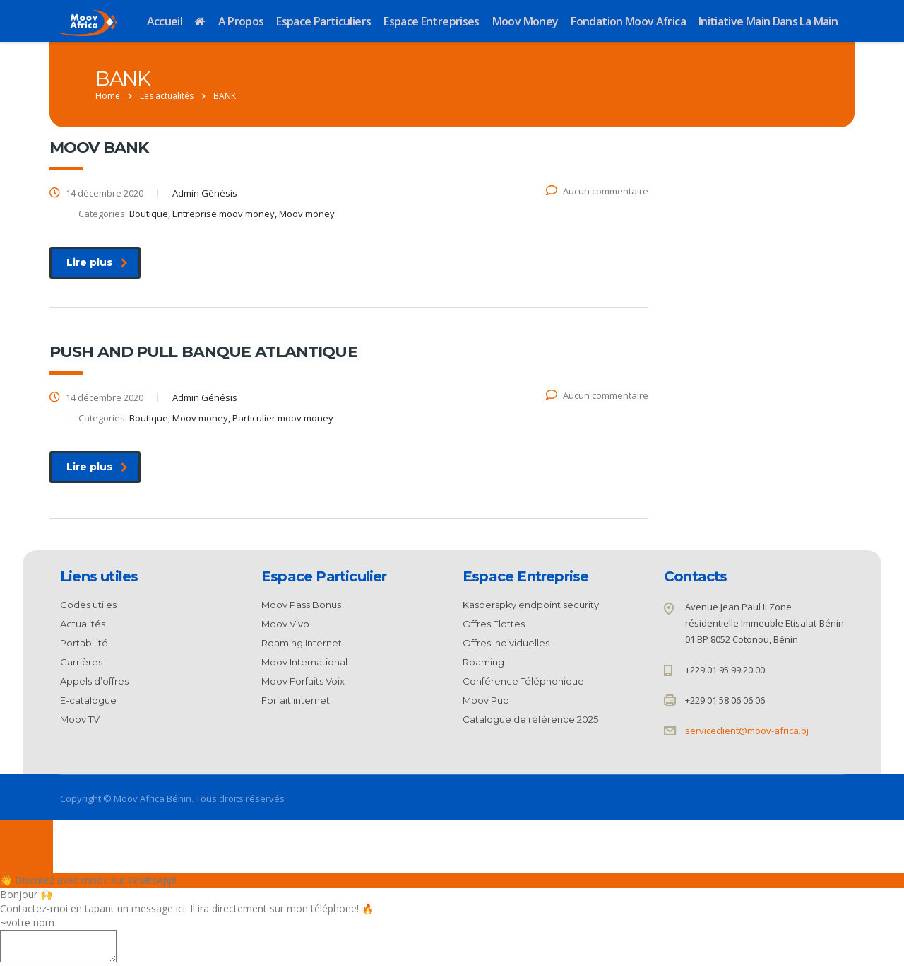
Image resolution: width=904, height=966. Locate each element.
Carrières (81, 662)
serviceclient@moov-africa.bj (747, 730)
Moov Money (525, 21)
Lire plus (97, 262)
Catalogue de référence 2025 (530, 719)
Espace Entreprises (431, 21)
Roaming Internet (301, 642)
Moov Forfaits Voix (303, 681)
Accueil (165, 21)
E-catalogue (88, 700)
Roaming (483, 662)
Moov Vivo (285, 623)
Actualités (82, 623)
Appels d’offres (94, 681)
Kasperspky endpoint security (531, 604)
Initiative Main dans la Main (768, 21)
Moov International (304, 662)
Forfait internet (295, 700)
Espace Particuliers (323, 21)
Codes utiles (88, 604)
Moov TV (80, 719)
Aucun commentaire (597, 191)
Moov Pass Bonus (301, 604)
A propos (241, 21)
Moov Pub (486, 700)
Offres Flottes (494, 623)
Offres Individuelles (506, 642)
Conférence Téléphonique (523, 681)
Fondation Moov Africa (628, 21)
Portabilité (84, 642)
